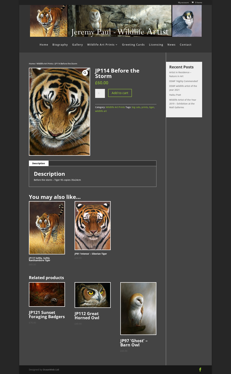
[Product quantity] (100, 93)
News (171, 44)
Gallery (77, 44)
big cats (136, 107)
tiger (151, 107)
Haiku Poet (175, 94)
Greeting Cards (133, 44)
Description (38, 163)
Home (44, 44)
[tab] (39, 163)
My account (183, 3)
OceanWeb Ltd (51, 369)
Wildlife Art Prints (101, 44)
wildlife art (101, 111)
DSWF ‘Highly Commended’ (183, 81)
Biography (60, 44)
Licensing (156, 44)
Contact (186, 44)
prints (144, 107)
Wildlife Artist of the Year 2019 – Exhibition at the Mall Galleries (182, 103)
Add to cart (120, 93)
